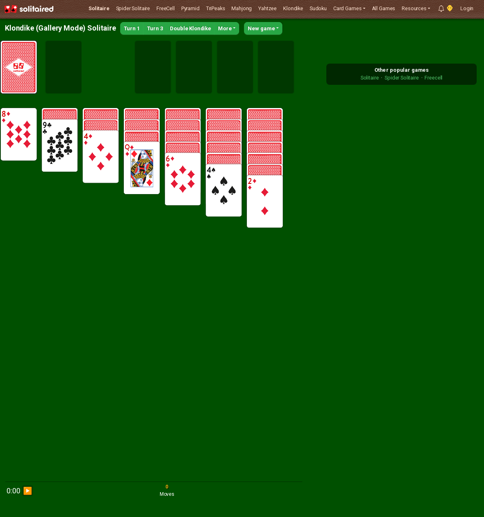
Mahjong (241, 8)
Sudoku (318, 8)
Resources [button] (414, 8)
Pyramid (190, 8)
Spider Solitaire (133, 8)
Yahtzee (267, 8)
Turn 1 (132, 28)
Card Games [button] (347, 8)
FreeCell (165, 8)
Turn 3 (155, 28)
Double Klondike (190, 28)
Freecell (433, 78)
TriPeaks (215, 8)
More (225, 28)
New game (261, 28)
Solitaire (99, 8)
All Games (384, 8)
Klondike (293, 8)
